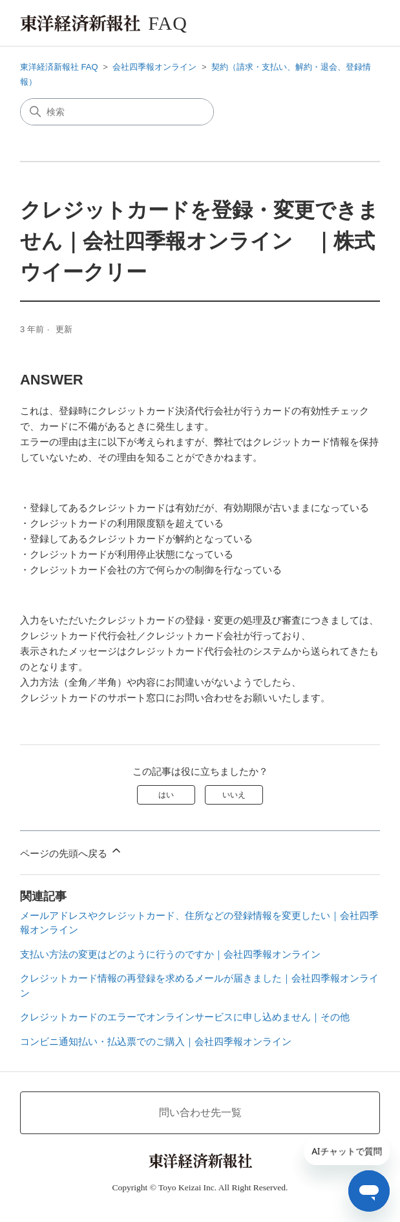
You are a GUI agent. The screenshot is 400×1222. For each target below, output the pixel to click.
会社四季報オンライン (154, 67)
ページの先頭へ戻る (71, 851)
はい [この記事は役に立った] (166, 794)
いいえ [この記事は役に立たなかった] (234, 794)
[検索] (117, 112)
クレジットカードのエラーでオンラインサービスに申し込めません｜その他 (185, 1016)
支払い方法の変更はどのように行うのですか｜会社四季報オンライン (170, 954)
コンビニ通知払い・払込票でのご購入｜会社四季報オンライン (155, 1041)
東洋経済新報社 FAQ (59, 67)
